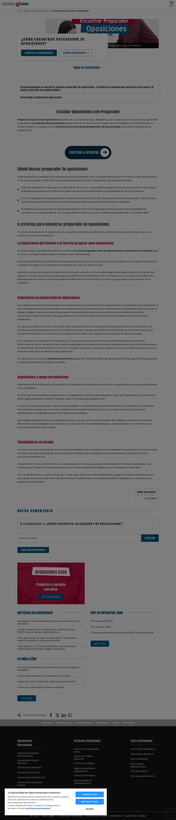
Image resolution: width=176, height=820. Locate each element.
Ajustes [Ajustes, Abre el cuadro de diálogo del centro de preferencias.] (89, 808)
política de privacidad (38, 808)
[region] (56, 801)
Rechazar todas (89, 801)
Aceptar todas (89, 794)
